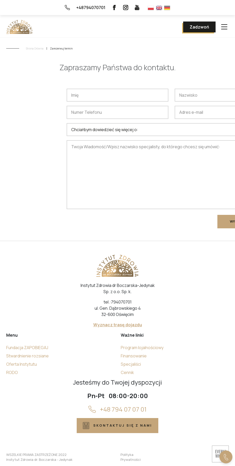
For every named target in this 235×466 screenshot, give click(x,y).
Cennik (127, 372)
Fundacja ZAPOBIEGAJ (27, 347)
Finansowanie (134, 356)
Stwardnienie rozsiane (27, 356)
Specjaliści (131, 364)
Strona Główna (35, 48)
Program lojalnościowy (142, 347)
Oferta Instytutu (21, 364)
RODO (12, 372)
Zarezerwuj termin (61, 48)
